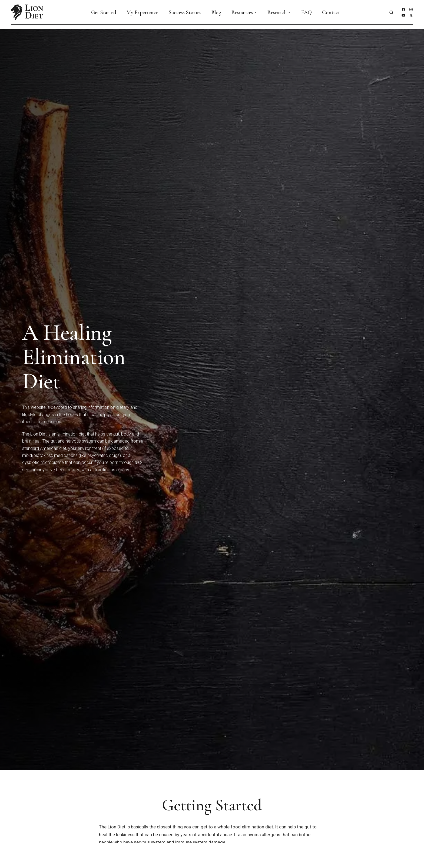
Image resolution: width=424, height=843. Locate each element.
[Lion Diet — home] (27, 12)
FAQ (306, 12)
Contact (331, 12)
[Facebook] (403, 9)
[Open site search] (391, 12)
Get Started (103, 12)
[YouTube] (403, 15)
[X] (411, 15)
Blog (216, 12)
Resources (244, 12)
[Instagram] (411, 9)
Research (279, 12)
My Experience (142, 12)
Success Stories (185, 12)
